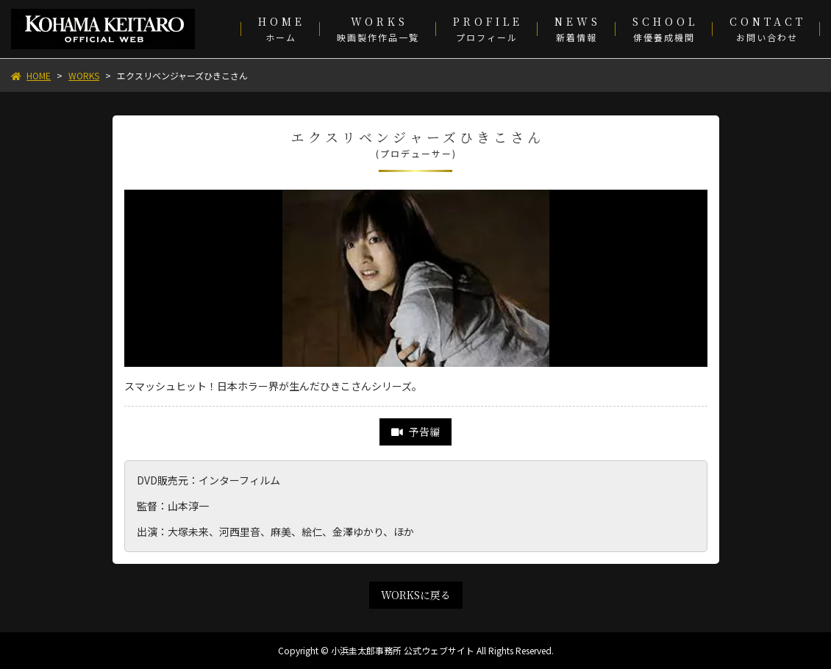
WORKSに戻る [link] (416, 594)
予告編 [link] (415, 431)
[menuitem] (279, 29)
